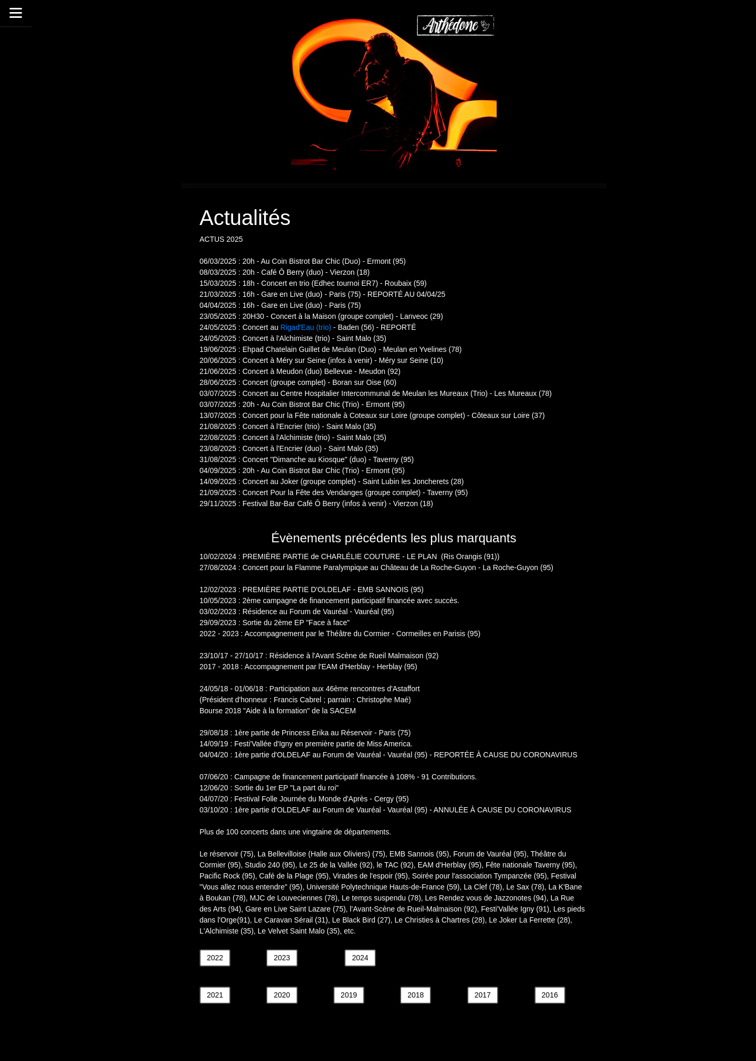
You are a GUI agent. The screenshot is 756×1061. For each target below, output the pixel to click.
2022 (215, 957)
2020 (282, 995)
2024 (360, 957)
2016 (550, 995)
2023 (282, 957)
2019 (349, 995)
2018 (415, 995)
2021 (215, 995)
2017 (483, 995)
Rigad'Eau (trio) (305, 327)
